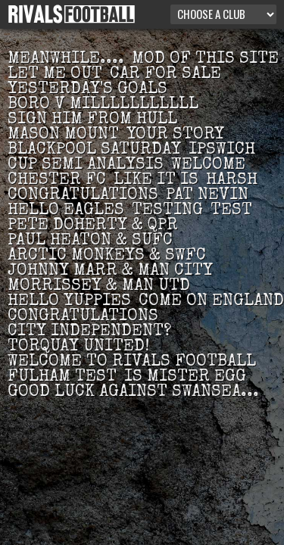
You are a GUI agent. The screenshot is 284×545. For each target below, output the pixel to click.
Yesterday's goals (87, 90)
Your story (175, 135)
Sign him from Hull (92, 120)
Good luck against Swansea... (133, 393)
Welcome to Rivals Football (132, 362)
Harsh (231, 181)
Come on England (211, 302)
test (231, 211)
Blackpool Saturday (94, 150)
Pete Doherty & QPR (93, 226)
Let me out (55, 75)
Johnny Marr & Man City (110, 271)
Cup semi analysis (86, 165)
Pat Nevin (207, 196)
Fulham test (62, 377)
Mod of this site (205, 59)
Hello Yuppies (69, 302)
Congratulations (83, 196)
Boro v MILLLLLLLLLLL (103, 105)
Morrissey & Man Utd (99, 287)
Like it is (156, 181)
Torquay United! (78, 347)
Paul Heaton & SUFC (90, 241)
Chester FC (57, 181)
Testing (167, 211)
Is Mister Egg (185, 377)
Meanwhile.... (66, 59)
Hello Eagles (66, 211)
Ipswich (222, 150)
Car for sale (165, 75)
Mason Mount (63, 135)
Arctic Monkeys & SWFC (107, 256)
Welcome (208, 165)
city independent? (89, 332)
